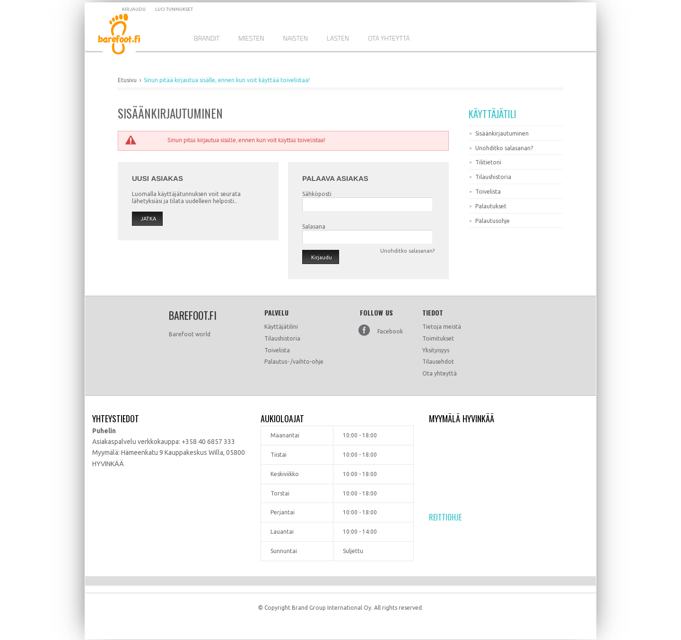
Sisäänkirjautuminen (502, 133)
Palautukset (490, 206)
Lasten (338, 38)
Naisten (295, 38)
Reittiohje (445, 517)
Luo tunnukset (174, 9)
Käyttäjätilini (281, 327)
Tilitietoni (488, 162)
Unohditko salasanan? (504, 148)
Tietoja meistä (441, 327)
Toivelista (488, 191)
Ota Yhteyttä (389, 38)
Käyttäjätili (492, 114)
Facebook (390, 331)
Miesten (251, 38)
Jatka (148, 219)
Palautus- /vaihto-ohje (293, 361)
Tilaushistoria (493, 177)
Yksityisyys (435, 350)
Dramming (126, 35)
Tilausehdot (438, 361)
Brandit (206, 38)
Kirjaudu (134, 9)
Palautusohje (492, 221)
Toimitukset (438, 338)
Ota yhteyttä (439, 373)
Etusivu (127, 80)
